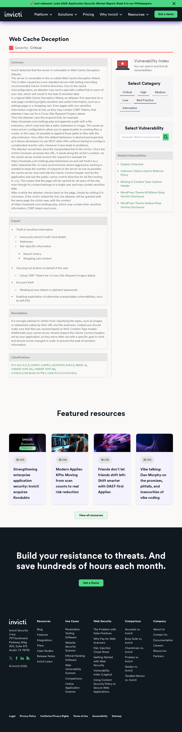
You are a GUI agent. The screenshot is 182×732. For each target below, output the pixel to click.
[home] (13, 14)
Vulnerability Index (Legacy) (102, 672)
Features (42, 634)
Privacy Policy (28, 716)
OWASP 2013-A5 (22, 369)
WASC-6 (81, 365)
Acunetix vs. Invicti (132, 631)
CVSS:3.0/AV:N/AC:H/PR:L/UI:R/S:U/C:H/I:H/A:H (43, 373)
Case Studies (45, 651)
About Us (159, 629)
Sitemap (117, 716)
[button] (43, 14)
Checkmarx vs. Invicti (134, 650)
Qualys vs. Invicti (131, 668)
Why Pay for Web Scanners (104, 640)
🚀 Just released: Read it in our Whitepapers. (91, 3)
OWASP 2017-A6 (44, 369)
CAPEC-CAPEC (41, 365)
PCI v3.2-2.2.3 (20, 365)
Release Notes (46, 656)
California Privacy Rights (54, 716)
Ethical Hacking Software (75, 657)
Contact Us (160, 634)
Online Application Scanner (72, 687)
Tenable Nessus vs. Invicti (135, 677)
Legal (12, 716)
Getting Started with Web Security (103, 661)
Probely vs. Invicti (132, 659)
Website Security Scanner (70, 646)
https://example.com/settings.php (35, 204)
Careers (158, 645)
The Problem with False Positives (104, 631)
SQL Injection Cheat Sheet (102, 650)
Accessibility (100, 716)
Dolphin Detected (132, 164)
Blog (40, 629)
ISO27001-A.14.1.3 (63, 365)
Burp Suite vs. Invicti (133, 640)
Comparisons (73, 678)
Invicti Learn (45, 661)
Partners (158, 656)
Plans (40, 645)
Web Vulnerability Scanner (73, 669)
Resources (160, 651)
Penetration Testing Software (72, 633)
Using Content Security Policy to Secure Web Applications (104, 685)
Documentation (163, 640)
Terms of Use (80, 716)
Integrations (44, 640)
